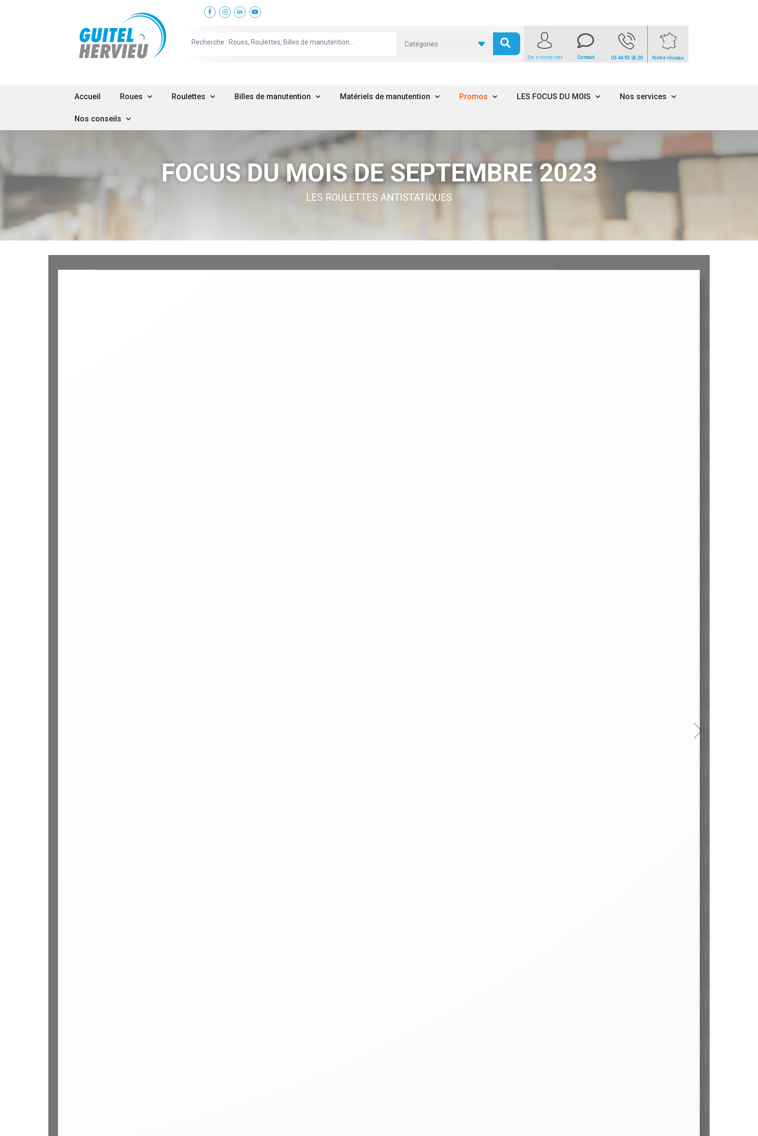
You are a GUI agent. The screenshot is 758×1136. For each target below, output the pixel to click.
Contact (586, 57)
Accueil (87, 96)
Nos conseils (102, 118)
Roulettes (193, 96)
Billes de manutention (277, 96)
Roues (136, 96)
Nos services (648, 96)
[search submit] (506, 43)
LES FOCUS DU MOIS (558, 96)
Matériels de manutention (390, 96)
